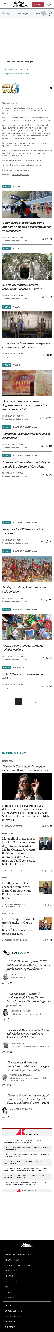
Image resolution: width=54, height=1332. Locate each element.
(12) (49, 541)
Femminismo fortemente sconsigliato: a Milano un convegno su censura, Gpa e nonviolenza (28, 1066)
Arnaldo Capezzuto (21, 1109)
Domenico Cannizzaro (14, 940)
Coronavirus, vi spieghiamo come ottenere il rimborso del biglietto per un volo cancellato (26, 227)
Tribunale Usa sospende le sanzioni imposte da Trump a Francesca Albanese (27, 768)
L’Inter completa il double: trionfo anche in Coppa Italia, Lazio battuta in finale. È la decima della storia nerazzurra (19, 926)
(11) (49, 355)
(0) (49, 239)
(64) (49, 599)
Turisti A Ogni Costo (12, 237)
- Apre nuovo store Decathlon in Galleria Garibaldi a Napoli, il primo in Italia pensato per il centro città (26, 1169)
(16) (49, 686)
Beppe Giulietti (19, 975)
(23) (49, 446)
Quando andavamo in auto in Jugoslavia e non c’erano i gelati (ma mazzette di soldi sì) (24, 405)
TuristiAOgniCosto (39, 117)
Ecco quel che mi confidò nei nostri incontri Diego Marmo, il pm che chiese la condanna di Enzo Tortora (28, 1099)
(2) (9, 983)
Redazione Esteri (12, 826)
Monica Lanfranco (21, 1075)
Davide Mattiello (19, 1043)
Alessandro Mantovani (15, 904)
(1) (9, 1019)
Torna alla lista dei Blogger (17, 61)
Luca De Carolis (11, 906)
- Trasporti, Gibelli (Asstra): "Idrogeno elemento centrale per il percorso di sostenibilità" (24, 1141)
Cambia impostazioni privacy (18, 1265)
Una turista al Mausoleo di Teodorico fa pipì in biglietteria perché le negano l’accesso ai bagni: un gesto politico (29, 999)
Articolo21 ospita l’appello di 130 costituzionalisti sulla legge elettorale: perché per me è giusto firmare (29, 965)
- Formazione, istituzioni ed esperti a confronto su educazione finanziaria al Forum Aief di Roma (25, 1183)
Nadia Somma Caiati (21, 1011)
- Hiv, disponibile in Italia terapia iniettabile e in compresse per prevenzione (24, 1176)
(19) (49, 475)
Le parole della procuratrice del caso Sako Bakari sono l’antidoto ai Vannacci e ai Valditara (28, 1033)
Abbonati (38, 4)
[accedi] (49, 4)
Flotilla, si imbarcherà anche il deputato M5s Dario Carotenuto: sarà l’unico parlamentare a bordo (16, 890)
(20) (49, 417)
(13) (49, 658)
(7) (49, 297)
